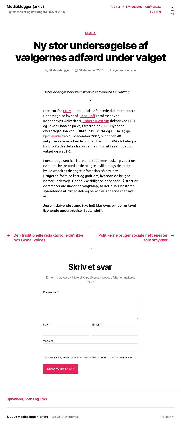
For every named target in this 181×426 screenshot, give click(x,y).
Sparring (155, 11)
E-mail (97, 324)
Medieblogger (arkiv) (25, 7)
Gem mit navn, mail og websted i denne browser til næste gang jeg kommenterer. (90, 357)
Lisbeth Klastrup (96, 121)
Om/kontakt (153, 6)
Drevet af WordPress (65, 416)
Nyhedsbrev (134, 6)
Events (90, 32)
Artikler (115, 6)
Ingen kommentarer (124, 70)
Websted (48, 341)
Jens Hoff (87, 116)
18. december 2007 (91, 70)
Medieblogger (61, 70)
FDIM (67, 111)
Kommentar (51, 292)
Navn (47, 324)
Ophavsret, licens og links (27, 399)
